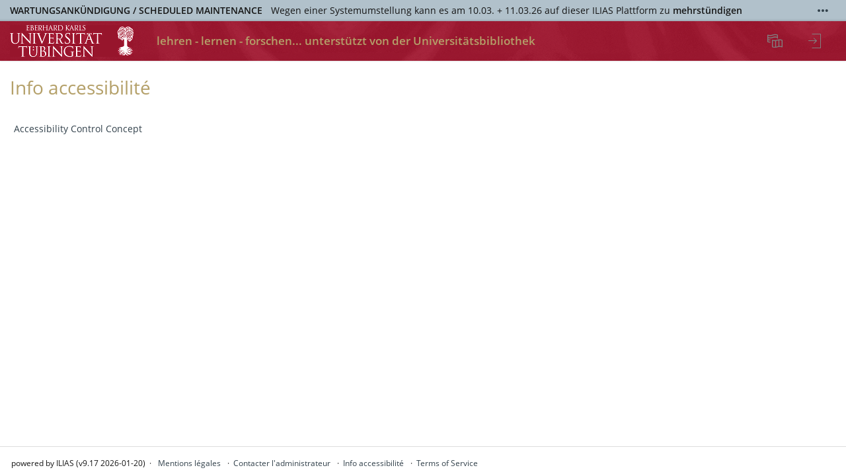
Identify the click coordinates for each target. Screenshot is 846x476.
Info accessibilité (373, 463)
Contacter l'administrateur (281, 463)
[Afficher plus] (823, 10)
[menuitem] (776, 41)
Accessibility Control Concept (78, 128)
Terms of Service (447, 463)
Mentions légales (189, 463)
